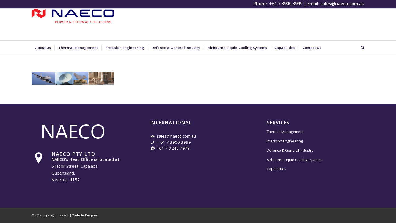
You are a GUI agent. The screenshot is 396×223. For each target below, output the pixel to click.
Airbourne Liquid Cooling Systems (295, 159)
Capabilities (276, 168)
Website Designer (85, 215)
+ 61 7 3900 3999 (174, 142)
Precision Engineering (285, 140)
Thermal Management (285, 131)
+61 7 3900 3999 (285, 4)
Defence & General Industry (290, 150)
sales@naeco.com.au (342, 4)
